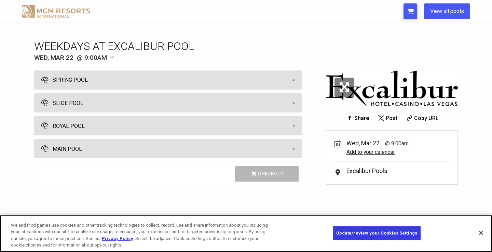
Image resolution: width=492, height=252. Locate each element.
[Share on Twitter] (387, 118)
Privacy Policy (117, 238)
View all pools (447, 11)
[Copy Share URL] (422, 118)
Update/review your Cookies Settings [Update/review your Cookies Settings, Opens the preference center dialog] (377, 233)
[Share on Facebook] (357, 118)
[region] (246, 233)
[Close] (481, 232)
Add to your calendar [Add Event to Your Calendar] (370, 152)
